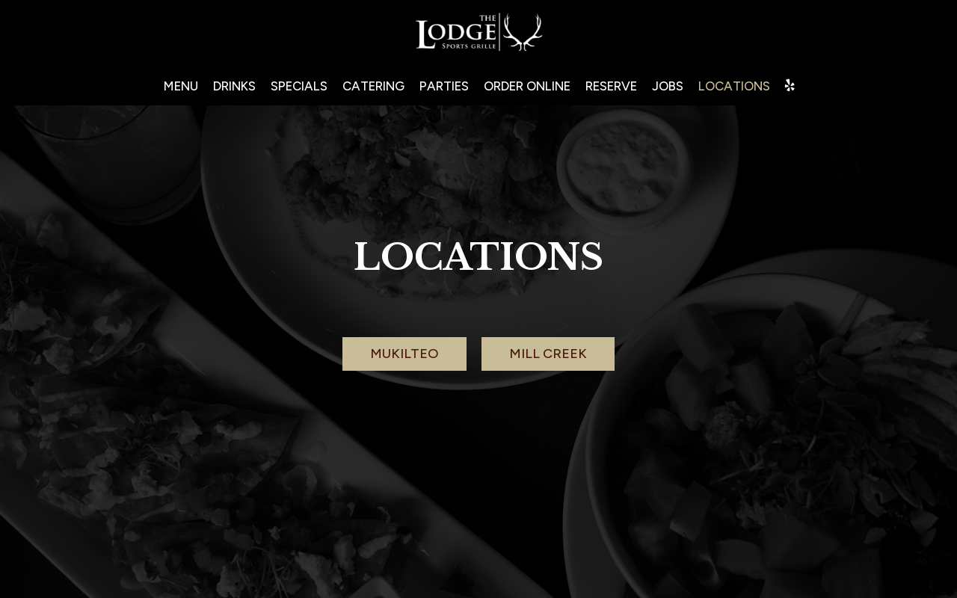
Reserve (611, 85)
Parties (444, 85)
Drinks (234, 85)
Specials (299, 85)
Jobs (667, 85)
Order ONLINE (527, 85)
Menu (181, 85)
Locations (734, 85)
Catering (373, 85)
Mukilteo (404, 353)
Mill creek (548, 353)
